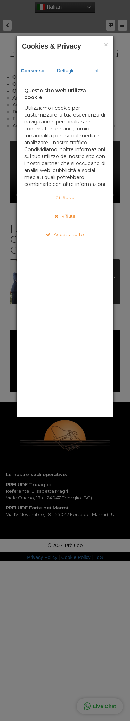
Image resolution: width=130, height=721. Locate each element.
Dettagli (65, 71)
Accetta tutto (65, 234)
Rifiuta (65, 216)
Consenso (33, 71)
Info (97, 71)
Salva (65, 197)
